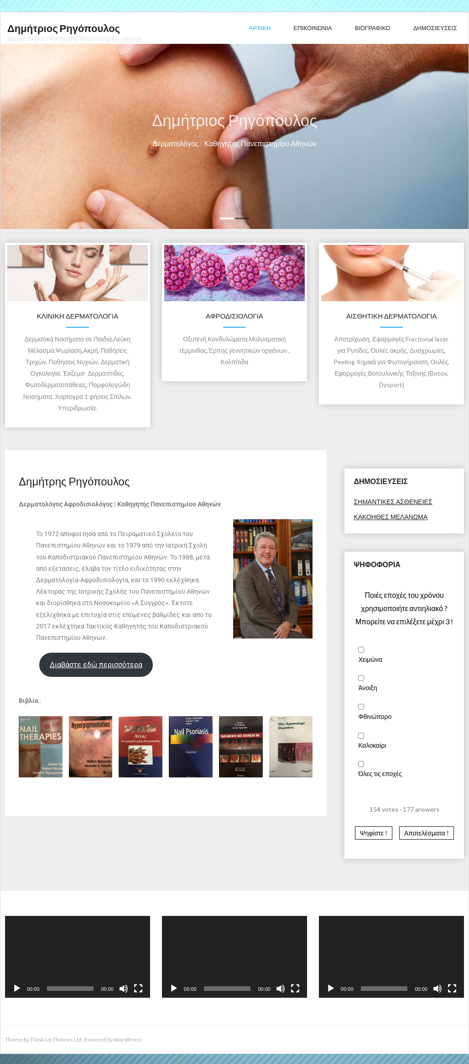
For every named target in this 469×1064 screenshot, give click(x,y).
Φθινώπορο (374, 716)
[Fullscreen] (138, 988)
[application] (77, 957)
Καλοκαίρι (372, 745)
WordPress (128, 1039)
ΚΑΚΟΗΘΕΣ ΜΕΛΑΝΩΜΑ (390, 517)
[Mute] (123, 988)
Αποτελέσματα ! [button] (426, 833)
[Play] (16, 988)
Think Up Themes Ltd (56, 1039)
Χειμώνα (370, 659)
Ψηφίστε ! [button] (373, 833)
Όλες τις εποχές (380, 773)
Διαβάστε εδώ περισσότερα (96, 664)
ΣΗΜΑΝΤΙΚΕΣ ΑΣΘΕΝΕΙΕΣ (393, 501)
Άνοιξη (367, 688)
